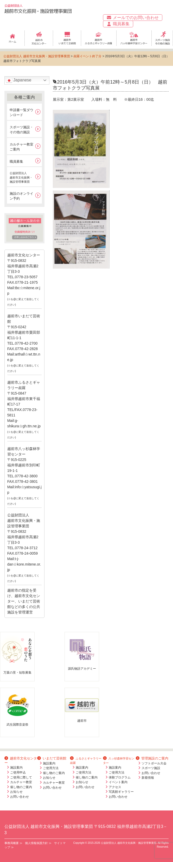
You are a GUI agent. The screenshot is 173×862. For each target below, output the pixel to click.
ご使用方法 (51, 768)
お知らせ (16, 792)
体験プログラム (120, 777)
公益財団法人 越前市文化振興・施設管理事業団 (36, 56)
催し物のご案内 (21, 787)
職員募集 (117, 24)
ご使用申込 (18, 772)
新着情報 (148, 777)
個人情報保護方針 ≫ (38, 843)
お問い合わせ (19, 796)
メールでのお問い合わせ (132, 17)
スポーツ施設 (151, 768)
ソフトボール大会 (154, 763)
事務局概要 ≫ (13, 843)
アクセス (115, 787)
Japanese (18, 80)
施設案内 (16, 767)
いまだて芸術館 (51, 758)
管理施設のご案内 (152, 758)
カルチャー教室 (21, 782)
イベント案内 (118, 782)
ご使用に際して (21, 777)
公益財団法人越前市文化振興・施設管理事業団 (21, 177)
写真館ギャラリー (121, 792)
